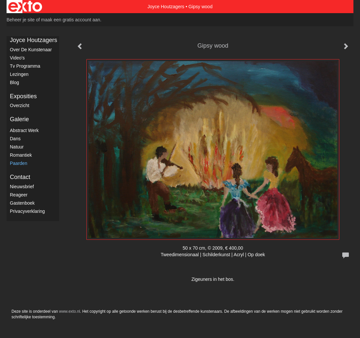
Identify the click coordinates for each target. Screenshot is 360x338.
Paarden (18, 163)
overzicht (19, 105)
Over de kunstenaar (31, 49)
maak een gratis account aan (70, 19)
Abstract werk (24, 130)
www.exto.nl (69, 311)
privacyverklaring (27, 211)
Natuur (17, 146)
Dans (15, 138)
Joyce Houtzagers (165, 6)
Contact (20, 177)
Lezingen (19, 74)
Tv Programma (25, 66)
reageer (19, 194)
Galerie (19, 119)
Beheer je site (21, 19)
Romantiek (21, 155)
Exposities (23, 96)
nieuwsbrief (22, 186)
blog (14, 82)
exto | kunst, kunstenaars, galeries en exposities (25, 6)
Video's (17, 57)
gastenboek (22, 203)
